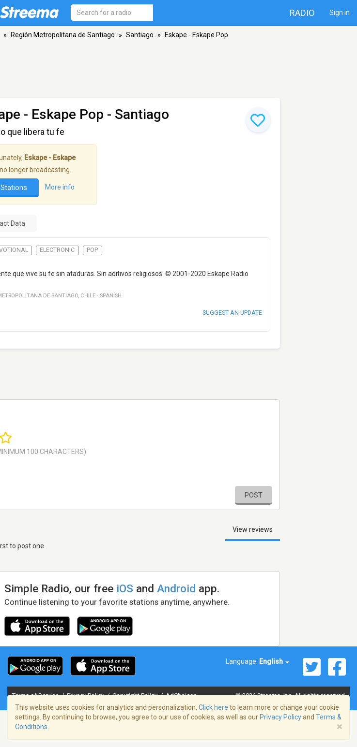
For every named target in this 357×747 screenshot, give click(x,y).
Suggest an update (232, 312)
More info (60, 187)
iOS (124, 588)
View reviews (253, 529)
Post (254, 495)
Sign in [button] (339, 12)
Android (176, 588)
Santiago (140, 35)
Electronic (57, 250)
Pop (92, 250)
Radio (302, 13)
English (274, 661)
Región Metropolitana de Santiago (63, 35)
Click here (213, 707)
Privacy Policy (280, 717)
